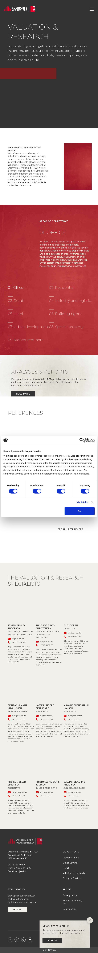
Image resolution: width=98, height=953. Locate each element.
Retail (66, 868)
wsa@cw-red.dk (72, 792)
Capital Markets (71, 857)
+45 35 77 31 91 (16, 719)
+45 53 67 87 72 (44, 719)
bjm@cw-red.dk (17, 715)
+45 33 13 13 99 (72, 719)
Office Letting (70, 863)
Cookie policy (69, 909)
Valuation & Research (74, 873)
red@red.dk (21, 871)
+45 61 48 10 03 (16, 796)
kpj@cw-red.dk (44, 792)
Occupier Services (72, 878)
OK (79, 511)
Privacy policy (70, 895)
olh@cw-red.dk (72, 633)
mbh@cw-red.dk (73, 715)
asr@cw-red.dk (44, 641)
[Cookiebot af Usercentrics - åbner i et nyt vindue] (82, 440)
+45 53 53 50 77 (44, 645)
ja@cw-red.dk (16, 639)
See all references (70, 529)
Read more (23, 393)
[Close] (89, 920)
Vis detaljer (83, 502)
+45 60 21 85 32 (72, 636)
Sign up (17, 909)
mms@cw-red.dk (17, 792)
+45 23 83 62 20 (16, 642)
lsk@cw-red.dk (44, 715)
